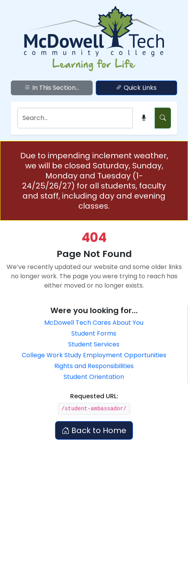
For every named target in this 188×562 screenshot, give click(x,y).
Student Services (93, 344)
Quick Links (136, 87)
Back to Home (94, 430)
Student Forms (93, 333)
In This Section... (51, 87)
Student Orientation (94, 376)
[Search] (75, 118)
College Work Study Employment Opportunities (94, 355)
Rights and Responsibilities (94, 366)
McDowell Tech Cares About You (93, 322)
